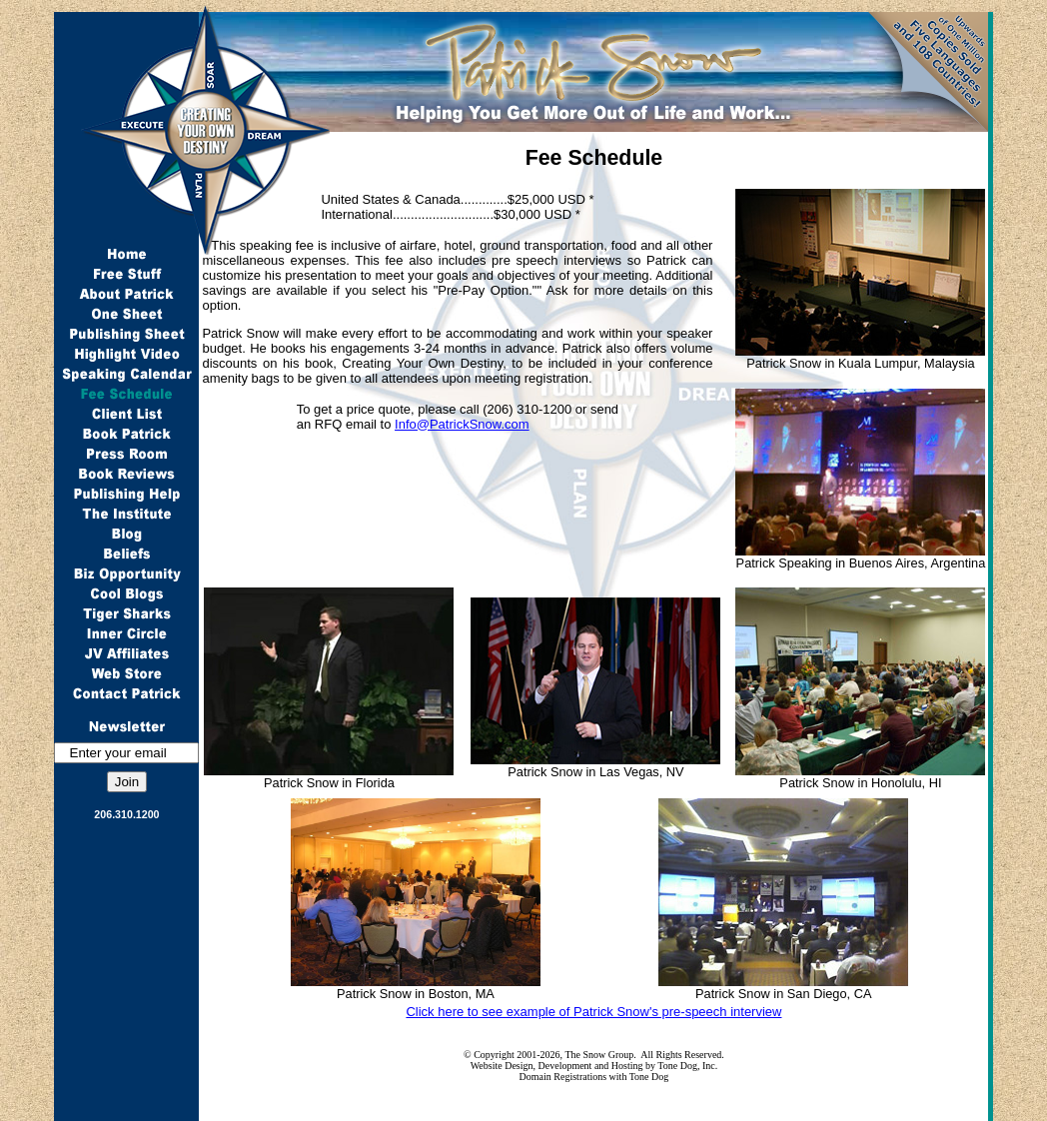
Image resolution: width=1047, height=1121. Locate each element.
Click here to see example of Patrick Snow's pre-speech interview (593, 1011)
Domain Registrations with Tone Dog (594, 1076)
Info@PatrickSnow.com (462, 424)
